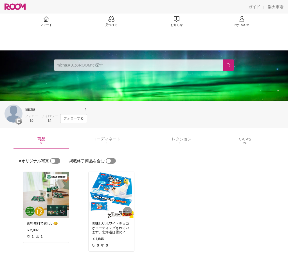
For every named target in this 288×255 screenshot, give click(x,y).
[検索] (228, 65)
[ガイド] (254, 6)
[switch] (55, 161)
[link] (46, 195)
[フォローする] (73, 118)
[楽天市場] (276, 6)
